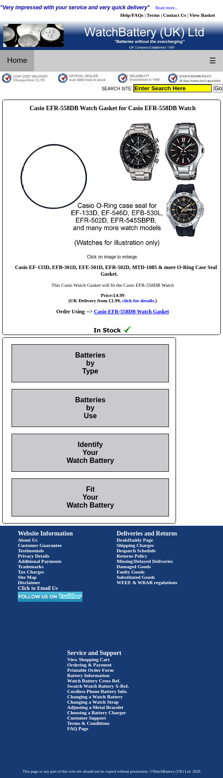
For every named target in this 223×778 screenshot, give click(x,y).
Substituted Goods (136, 577)
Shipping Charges (135, 545)
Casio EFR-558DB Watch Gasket (131, 311)
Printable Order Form (90, 670)
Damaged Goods (134, 566)
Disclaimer (29, 582)
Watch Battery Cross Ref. (94, 680)
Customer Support (86, 717)
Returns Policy (132, 555)
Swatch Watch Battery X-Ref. (98, 686)
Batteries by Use (90, 408)
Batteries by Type (90, 363)
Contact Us (174, 15)
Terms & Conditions (88, 723)
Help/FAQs (131, 15)
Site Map (27, 577)
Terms (153, 15)
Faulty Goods (131, 571)
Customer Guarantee (40, 545)
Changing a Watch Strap (93, 702)
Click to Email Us (38, 588)
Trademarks (30, 566)
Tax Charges (31, 571)
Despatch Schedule (136, 550)
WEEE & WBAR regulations (147, 582)
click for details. (139, 300)
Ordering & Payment (89, 664)
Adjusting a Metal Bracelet (95, 707)
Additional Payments (40, 561)
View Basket (202, 15)
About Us (27, 540)
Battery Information (88, 675)
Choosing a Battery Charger (96, 712)
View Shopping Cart (88, 659)
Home (17, 60)
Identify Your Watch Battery (90, 452)
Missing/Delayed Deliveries (145, 561)
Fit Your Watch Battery (90, 497)
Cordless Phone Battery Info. (97, 691)
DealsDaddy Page (135, 540)
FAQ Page (78, 728)
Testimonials (31, 550)
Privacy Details (33, 555)
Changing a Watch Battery (95, 696)
